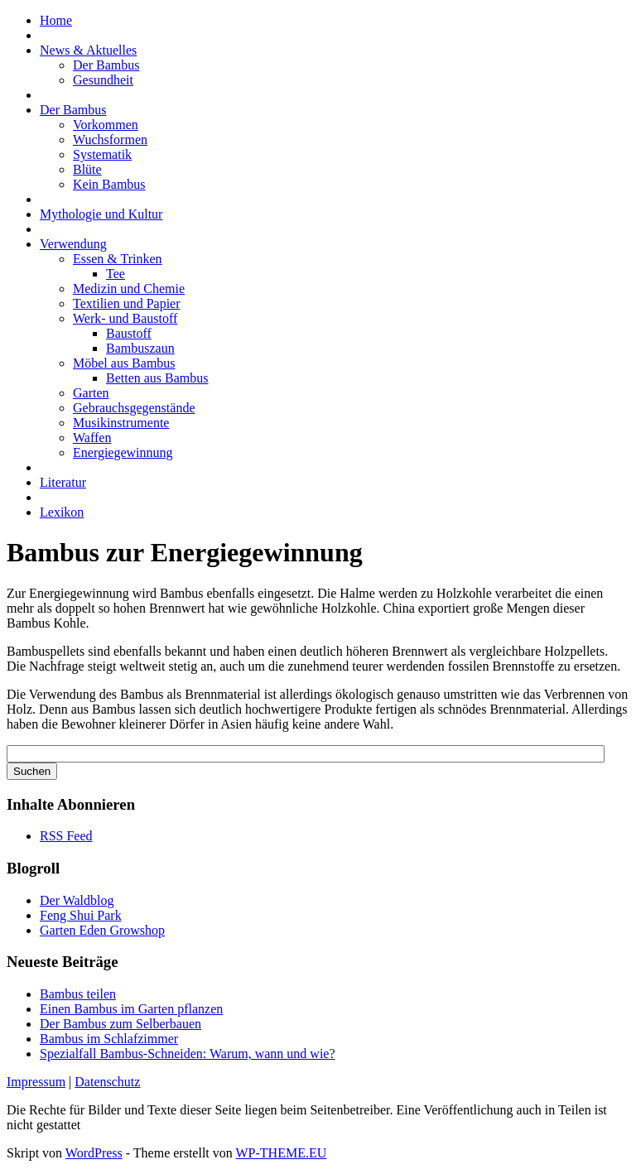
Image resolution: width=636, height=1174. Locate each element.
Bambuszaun (140, 348)
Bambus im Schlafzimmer (109, 1039)
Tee (115, 274)
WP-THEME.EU (280, 1153)
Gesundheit (103, 80)
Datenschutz (107, 1082)
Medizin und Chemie (129, 288)
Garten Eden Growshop (102, 930)
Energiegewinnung (123, 452)
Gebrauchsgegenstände (134, 408)
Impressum (36, 1082)
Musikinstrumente (121, 423)
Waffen (92, 438)
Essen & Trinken (117, 259)
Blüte (87, 169)
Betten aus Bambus (157, 378)
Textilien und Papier (127, 303)
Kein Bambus (109, 184)
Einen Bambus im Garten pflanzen (131, 1009)
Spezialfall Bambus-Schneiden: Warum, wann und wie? (187, 1053)
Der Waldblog (77, 900)
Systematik (102, 154)
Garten (91, 393)
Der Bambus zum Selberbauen (120, 1024)
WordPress (94, 1153)
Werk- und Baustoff (125, 318)
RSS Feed (66, 836)
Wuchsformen (110, 139)
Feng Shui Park (81, 915)
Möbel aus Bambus (124, 363)
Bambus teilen (78, 994)
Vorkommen (105, 125)
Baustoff (129, 333)
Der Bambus (106, 65)
